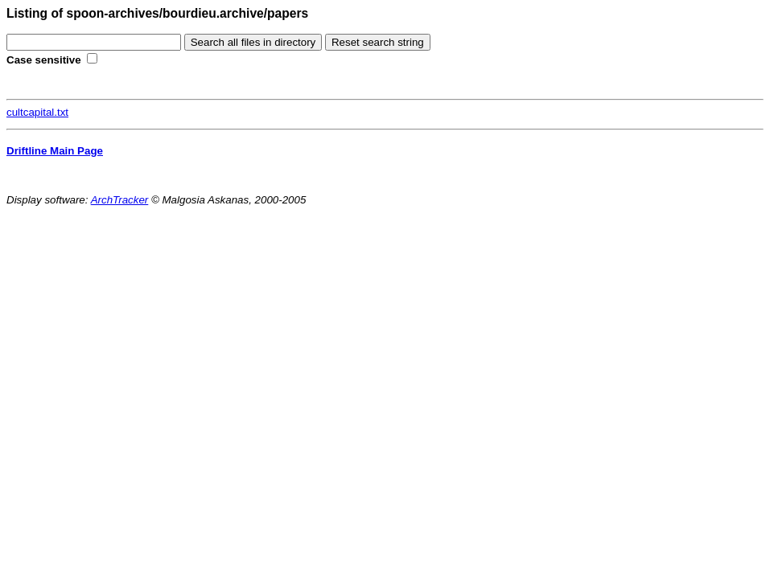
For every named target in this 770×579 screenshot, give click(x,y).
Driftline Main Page (54, 151)
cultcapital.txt (37, 112)
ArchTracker (120, 200)
